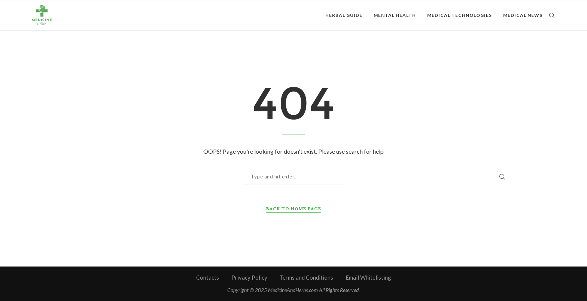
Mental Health (395, 15)
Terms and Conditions (306, 277)
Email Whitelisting (368, 277)
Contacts (207, 277)
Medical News (522, 15)
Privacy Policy (249, 277)
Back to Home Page (293, 208)
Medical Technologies (459, 15)
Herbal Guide (343, 15)
